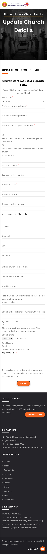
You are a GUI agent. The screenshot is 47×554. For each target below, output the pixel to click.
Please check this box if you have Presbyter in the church (22, 140)
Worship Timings (9, 286)
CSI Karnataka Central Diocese (26, 541)
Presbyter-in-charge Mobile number (18, 125)
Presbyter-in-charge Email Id (14, 115)
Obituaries (8, 478)
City (3, 246)
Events (7, 487)
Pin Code (6, 255)
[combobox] (23, 101)
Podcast (7, 474)
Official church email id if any (15, 267)
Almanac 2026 (35, 414)
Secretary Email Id (10, 165)
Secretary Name (9, 155)
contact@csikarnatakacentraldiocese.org (22, 447)
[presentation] (21, 364)
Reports (7, 466)
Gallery (7, 483)
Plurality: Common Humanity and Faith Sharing (22, 521)
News (6, 495)
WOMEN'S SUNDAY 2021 (11, 514)
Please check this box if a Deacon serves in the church (22, 150)
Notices (7, 461)
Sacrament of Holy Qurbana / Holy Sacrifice (21, 524)
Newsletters (9, 499)
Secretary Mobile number (13, 175)
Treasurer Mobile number (13, 204)
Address (5, 226)
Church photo (8, 335)
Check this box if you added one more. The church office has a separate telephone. (21, 329)
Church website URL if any (13, 276)
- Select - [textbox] (7, 101)
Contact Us (9, 470)
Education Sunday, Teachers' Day (16, 517)
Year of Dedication (10, 302)
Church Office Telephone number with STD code (23, 312)
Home (8, 14)
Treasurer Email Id (9, 194)
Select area (7, 97)
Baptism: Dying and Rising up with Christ (19, 528)
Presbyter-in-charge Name (14, 106)
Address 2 (6, 236)
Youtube (33, 549)
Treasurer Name (9, 184)
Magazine (8, 491)
